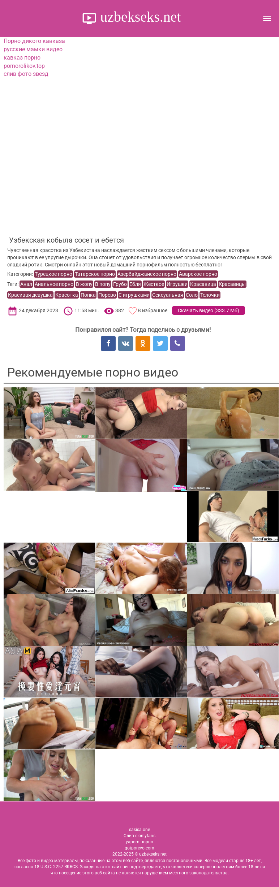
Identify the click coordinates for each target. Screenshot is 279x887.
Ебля (135, 284)
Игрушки (177, 284)
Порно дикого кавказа (34, 41)
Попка (88, 295)
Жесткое (153, 284)
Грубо (120, 284)
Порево (107, 295)
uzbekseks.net (138, 17)
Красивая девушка (30, 295)
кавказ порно (22, 57)
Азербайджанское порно (146, 274)
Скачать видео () (208, 310)
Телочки (210, 295)
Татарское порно (95, 274)
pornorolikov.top (24, 65)
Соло (192, 295)
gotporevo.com (139, 848)
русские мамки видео (33, 49)
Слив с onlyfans (139, 835)
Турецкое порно (53, 274)
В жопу (84, 284)
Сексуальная (167, 295)
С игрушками (134, 295)
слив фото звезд (26, 73)
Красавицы (232, 284)
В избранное (152, 310)
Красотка (66, 295)
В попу (103, 284)
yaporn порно (139, 841)
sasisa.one (139, 829)
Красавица (203, 284)
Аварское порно (198, 274)
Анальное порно (54, 284)
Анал (26, 284)
